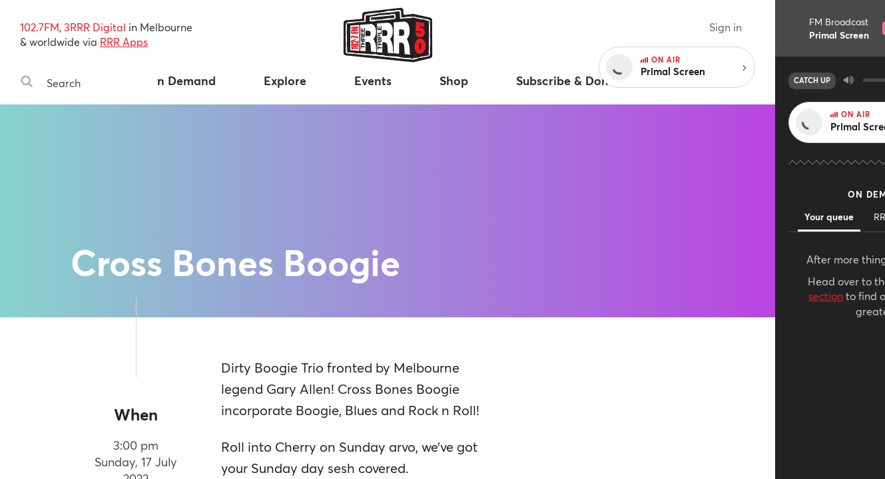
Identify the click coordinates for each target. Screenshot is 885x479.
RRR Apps (124, 42)
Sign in (835, 27)
